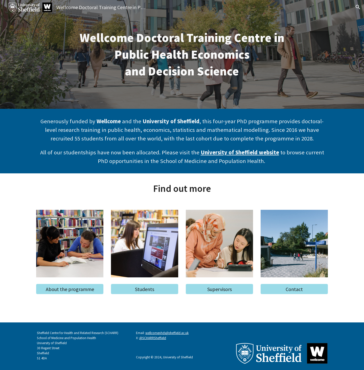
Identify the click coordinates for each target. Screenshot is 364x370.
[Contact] (294, 289)
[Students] (144, 289)
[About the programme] (69, 289)
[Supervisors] (219, 289)
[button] (358, 7)
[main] (182, 54)
